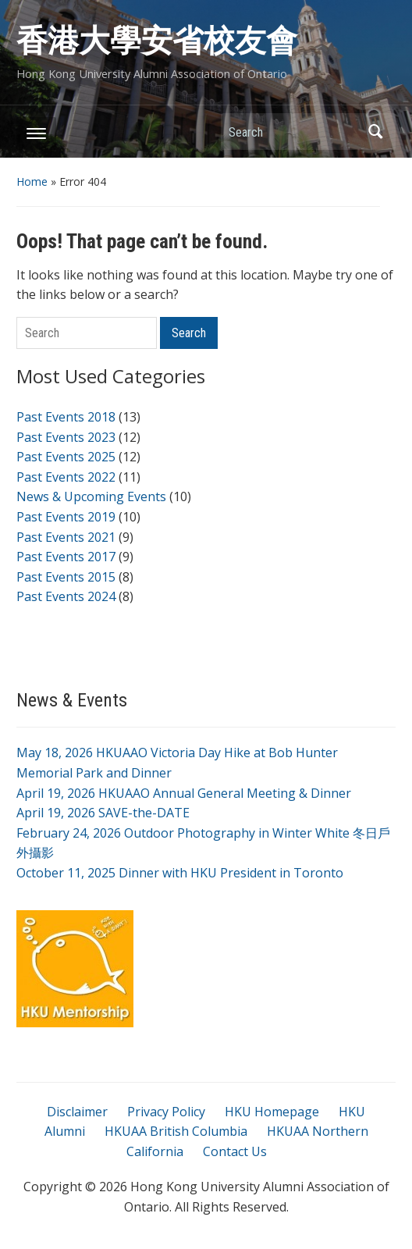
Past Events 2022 (65, 477)
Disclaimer (77, 1111)
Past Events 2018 (65, 416)
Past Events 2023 (65, 437)
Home (32, 181)
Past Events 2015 (65, 576)
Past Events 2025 (65, 456)
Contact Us (235, 1151)
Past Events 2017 (65, 556)
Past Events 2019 (65, 516)
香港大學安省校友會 (156, 41)
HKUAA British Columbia (176, 1131)
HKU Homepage (272, 1111)
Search (376, 132)
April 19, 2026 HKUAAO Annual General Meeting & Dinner (183, 793)
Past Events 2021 (65, 537)
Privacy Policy (166, 1111)
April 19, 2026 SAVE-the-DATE (103, 812)
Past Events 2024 (65, 596)
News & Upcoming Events (91, 496)
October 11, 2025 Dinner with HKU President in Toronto (179, 872)
